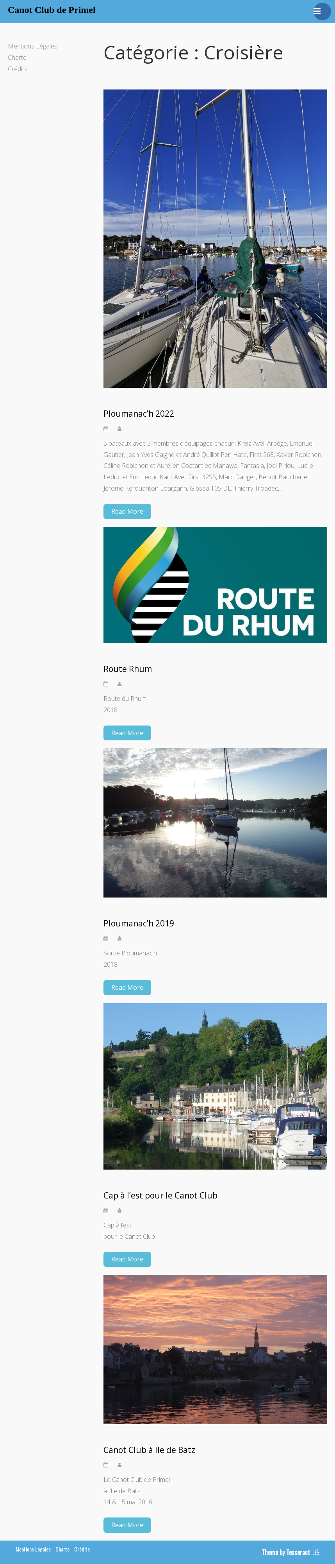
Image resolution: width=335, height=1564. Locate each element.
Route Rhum (127, 669)
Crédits (17, 68)
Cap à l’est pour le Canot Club (160, 1195)
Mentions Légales (32, 46)
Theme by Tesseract (286, 1552)
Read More (127, 511)
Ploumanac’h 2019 (138, 923)
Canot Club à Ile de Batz (149, 1450)
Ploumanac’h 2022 (138, 414)
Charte (17, 57)
